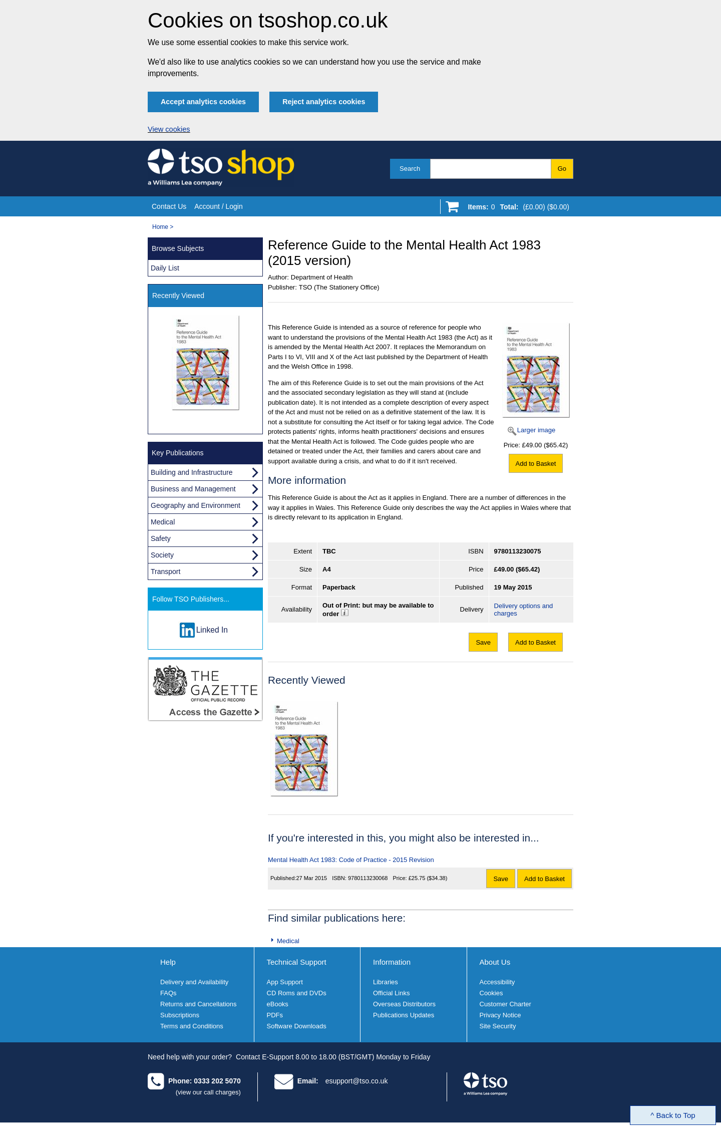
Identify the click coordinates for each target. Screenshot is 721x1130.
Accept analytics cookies (203, 102)
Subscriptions (179, 1015)
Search (410, 168)
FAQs (168, 993)
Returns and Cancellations (198, 1004)
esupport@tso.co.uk (356, 1081)
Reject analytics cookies (323, 102)
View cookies (169, 129)
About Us (495, 962)
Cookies (491, 993)
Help (168, 962)
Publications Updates (403, 1015)
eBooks (277, 1004)
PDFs (275, 1015)
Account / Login (218, 206)
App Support (285, 982)
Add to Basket (536, 463)
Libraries (385, 982)
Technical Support (296, 962)
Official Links (391, 993)
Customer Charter (505, 1004)
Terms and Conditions (191, 1026)
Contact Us (169, 206)
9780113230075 (517, 551)
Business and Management (193, 489)
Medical (288, 941)
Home (160, 226)
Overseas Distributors (404, 1004)
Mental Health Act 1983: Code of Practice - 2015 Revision (351, 860)
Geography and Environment (195, 505)
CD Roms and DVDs (296, 993)
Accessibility (497, 982)
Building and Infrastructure (191, 472)
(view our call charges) (208, 1092)
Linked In (212, 630)
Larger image (536, 430)
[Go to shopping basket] (516, 209)
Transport (165, 572)
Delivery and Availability (194, 982)
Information (392, 962)
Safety (161, 538)
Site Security (498, 1026)
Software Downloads (296, 1026)
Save (483, 642)
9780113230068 (368, 878)
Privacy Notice (500, 1015)
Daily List (165, 268)
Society (162, 555)
